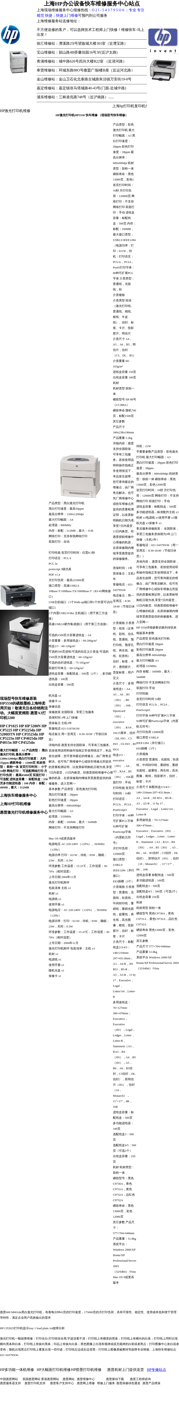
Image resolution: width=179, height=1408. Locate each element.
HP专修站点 (156, 1370)
